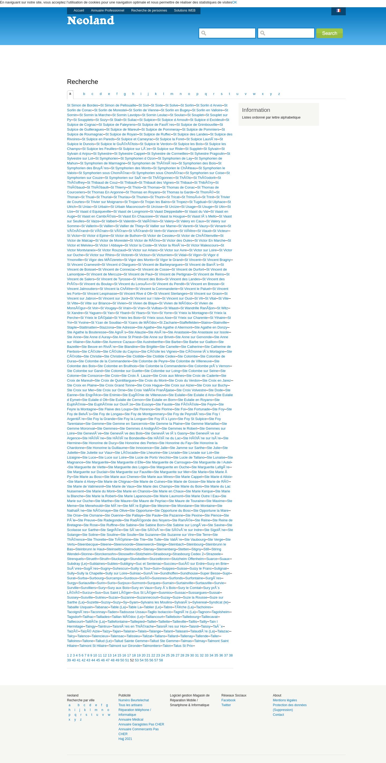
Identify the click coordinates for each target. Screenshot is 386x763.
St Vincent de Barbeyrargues (160, 265)
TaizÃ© (72, 631)
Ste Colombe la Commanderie (162, 366)
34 (211, 655)
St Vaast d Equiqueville (93, 211)
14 (115, 655)
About (277, 695)
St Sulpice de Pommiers (200, 129)
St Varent (185, 226)
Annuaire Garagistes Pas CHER (141, 724)
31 (197, 655)
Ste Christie (93, 356)
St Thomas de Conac (178, 187)
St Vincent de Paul (138, 274)
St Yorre (165, 313)
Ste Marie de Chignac (114, 482)
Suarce (211, 559)
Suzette (93, 602)
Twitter (226, 705)
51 (127, 660)
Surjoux (123, 583)
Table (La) (118, 607)
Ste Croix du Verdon (184, 380)
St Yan (108, 313)
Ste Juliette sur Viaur (96, 453)
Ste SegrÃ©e (111, 530)
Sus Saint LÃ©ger (117, 593)
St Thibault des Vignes (156, 182)
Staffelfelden (189, 322)
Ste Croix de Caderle (202, 376)
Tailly (203, 622)
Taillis (192, 622)
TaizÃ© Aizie (90, 631)
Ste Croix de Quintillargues (115, 380)
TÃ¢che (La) (184, 607)
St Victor (73, 236)
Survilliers (88, 588)
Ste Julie (213, 448)
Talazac (223, 631)
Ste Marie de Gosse (182, 482)
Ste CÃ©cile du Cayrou (121, 351)
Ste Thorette (96, 539)
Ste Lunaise (216, 457)
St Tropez (179, 202)
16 (124, 655)
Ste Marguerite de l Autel (212, 462)
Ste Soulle (128, 535)
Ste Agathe (145, 327)
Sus (98, 593)
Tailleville (179, 622)
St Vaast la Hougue (170, 216)
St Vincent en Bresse (202, 284)
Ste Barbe (173, 342)
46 (103, 660)
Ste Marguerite (97, 462)
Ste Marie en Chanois (133, 491)
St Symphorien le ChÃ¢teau (174, 168)
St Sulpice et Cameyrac (135, 139)
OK (234, 2)
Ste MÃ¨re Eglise (136, 506)
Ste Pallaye (134, 515)
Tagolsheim (220, 612)
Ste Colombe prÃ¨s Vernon (209, 366)
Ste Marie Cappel (188, 477)
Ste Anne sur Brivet (158, 337)
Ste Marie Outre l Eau (202, 496)
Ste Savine (216, 525)
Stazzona (106, 327)
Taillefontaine (117, 622)
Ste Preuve (86, 520)
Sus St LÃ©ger (144, 593)
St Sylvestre (102, 154)
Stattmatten (88, 327)
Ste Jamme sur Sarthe (187, 448)
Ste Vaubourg (195, 539)
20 (144, 655)
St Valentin (127, 221)
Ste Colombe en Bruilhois (117, 366)
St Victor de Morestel (111, 240)
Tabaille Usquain (79, 607)
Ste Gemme (95, 424)
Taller (215, 636)
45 (98, 660)
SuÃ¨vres (74, 568)
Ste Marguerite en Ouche (169, 467)
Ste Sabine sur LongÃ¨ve (186, 525)
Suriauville (87, 583)
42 (83, 660)
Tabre (168, 607)
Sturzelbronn (159, 559)
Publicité (124, 695)
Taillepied (137, 622)
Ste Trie (139, 539)
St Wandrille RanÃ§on (197, 308)
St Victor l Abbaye (109, 245)
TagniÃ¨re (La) (184, 612)
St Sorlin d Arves (209, 105)
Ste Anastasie (179, 332)
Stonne (86, 554)
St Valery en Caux (190, 221)
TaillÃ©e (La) (95, 622)
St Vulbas (154, 308)
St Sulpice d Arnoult (172, 120)
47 (108, 660)
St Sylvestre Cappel (129, 154)
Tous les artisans (130, 705)
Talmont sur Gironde (124, 646)
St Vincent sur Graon (206, 294)
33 (207, 655)
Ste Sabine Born (152, 525)
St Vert (155, 231)
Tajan (116, 631)
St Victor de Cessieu (159, 236)
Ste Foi (180, 409)
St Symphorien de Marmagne (102, 163)
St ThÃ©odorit (205, 178)
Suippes (168, 568)
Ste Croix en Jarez (216, 380)
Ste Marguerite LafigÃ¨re (210, 467)
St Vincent (193, 260)
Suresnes (159, 578)
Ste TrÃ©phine (120, 539)
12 (105, 655)
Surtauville (203, 583)
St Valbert (109, 221)
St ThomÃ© (205, 192)
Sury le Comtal (189, 588)
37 (226, 655)
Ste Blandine (128, 347)
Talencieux (100, 636)
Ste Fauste (164, 404)
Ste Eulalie (177, 395)
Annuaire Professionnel (107, 10)
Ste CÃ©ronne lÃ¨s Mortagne (202, 351)
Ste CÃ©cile (91, 351)
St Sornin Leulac (155, 115)
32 (202, 655)
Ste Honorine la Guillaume (107, 448)
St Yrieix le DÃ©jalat (96, 318)
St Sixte (157, 105)
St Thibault (128, 182)
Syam (133, 602)
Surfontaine (194, 578)
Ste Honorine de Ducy (100, 443)
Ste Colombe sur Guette (123, 371)
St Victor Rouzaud (112, 250)
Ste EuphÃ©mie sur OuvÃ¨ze (110, 404)
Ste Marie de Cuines (149, 482)
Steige (161, 544)
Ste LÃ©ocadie (126, 453)
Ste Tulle (155, 539)
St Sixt (144, 105)
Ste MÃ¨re (113, 506)
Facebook (228, 700)
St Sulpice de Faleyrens (117, 125)
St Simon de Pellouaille (118, 105)
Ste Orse (74, 515)
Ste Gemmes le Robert (179, 428)
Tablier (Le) (152, 607)
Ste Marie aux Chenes (121, 477)
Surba (82, 578)
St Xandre (75, 313)
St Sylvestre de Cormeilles (167, 154)
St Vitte (72, 303)
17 (129, 655)
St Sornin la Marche (94, 115)
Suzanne (127, 597)
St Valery (167, 221)
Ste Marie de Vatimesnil (85, 486)
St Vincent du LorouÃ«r (132, 284)
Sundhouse (189, 573)
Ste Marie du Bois (188, 486)
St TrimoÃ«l (191, 197)
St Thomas (151, 187)
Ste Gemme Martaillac (202, 424)
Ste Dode (215, 390)
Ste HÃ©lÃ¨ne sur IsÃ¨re (202, 438)
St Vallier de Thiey (129, 226)
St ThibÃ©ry (203, 182)
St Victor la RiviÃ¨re (169, 245)
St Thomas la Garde (178, 192)
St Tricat (173, 197)
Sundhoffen (169, 573)
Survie (219, 583)
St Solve (171, 105)
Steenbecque (87, 544)
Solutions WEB (184, 10)
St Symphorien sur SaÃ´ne (125, 178)
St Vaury (201, 226)
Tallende (201, 636)
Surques (153, 583)
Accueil (79, 10)
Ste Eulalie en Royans (195, 400)
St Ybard (122, 313)
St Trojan (131, 202)
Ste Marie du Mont (100, 491)
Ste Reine (202, 520)
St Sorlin (187, 105)
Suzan (113, 597)
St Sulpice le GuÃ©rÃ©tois (117, 144)
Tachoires (203, 607)
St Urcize (172, 207)
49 (118, 660)
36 (221, 655)
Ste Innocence (140, 448)
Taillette (164, 622)
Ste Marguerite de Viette (87, 467)
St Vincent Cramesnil (83, 265)
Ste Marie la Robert (101, 496)
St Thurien (140, 197)
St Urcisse (154, 207)
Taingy (91, 626)
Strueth (91, 559)
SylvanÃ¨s (182, 602)
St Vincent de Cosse (153, 269)
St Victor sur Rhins (100, 255)
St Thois (134, 187)
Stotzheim (143, 554)
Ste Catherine (191, 347)
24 (163, 655)
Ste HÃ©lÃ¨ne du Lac (164, 438)
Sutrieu (100, 597)
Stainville (220, 322)
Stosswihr (125, 554)
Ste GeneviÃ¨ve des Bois (123, 433)
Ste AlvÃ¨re (157, 332)
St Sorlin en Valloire (207, 110)
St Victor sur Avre (173, 250)
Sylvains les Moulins (156, 602)
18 (134, 655)
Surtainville (184, 583)
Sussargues (197, 593)
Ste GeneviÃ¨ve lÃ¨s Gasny (166, 433)
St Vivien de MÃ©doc (175, 303)
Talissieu (133, 636)
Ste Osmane (92, 515)
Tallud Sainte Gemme (130, 641)
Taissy (205, 626)
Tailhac (88, 617)
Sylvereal (199, 602)
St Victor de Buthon (126, 236)
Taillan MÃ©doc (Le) (127, 617)
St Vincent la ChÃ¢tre (116, 289)
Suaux (224, 559)
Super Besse (210, 573)
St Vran (139, 308)
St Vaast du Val (196, 211)
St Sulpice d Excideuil (207, 120)
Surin (101, 583)
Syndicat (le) (218, 602)
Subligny (126, 564)
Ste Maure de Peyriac (149, 501)
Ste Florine (163, 409)
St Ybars (138, 313)
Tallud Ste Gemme (164, 641)
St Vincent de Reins (208, 274)
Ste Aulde (93, 342)
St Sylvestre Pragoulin (207, 154)
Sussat (214, 593)
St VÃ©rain (99, 231)
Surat (71, 578)
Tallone (87, 641)
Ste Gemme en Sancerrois (126, 424)
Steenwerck (145, 544)
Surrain (168, 583)
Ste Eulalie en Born (160, 400)
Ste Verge (215, 539)
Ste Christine (114, 356)
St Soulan (177, 115)
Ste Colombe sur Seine (200, 371)
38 (231, 655)
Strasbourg (161, 554)
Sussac (180, 593)
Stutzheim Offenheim (188, 559)
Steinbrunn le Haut (89, 549)
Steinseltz (113, 549)
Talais (142, 631)
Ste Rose (90, 525)
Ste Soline (90, 535)
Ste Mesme (160, 506)
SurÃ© (144, 578)
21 (148, 655)
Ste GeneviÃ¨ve (89, 433)
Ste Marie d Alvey (81, 482)
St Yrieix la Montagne (190, 313)
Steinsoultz (132, 549)
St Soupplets (83, 120)
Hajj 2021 (125, 739)
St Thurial (103, 197)
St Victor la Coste (138, 245)
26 (173, 655)
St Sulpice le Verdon (155, 144)
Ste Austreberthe (150, 342)
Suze (177, 597)
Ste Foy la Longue (132, 419)
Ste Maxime (215, 501)
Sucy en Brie (217, 564)
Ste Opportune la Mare (211, 510)
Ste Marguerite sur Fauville (130, 472)
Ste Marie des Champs (154, 486)
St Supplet (193, 149)
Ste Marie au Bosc (87, 477)
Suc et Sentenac (148, 564)
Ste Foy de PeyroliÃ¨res (185, 414)
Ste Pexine (193, 515)
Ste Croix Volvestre (191, 390)
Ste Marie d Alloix (217, 477)
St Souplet (195, 115)
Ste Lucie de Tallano (189, 457)
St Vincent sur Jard (113, 298)
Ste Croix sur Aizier (180, 385)
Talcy (71, 636)
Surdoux (130, 578)
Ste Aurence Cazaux (119, 342)
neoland (73, 695)
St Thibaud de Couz (102, 182)
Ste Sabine (128, 525)
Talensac (117, 636)
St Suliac (130, 120)
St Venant (217, 226)
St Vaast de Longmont (130, 211)
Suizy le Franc (200, 568)
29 (187, 655)
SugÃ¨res (91, 568)
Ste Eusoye (144, 404)
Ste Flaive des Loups (114, 409)
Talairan (129, 631)
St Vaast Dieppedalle (166, 211)
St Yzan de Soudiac (106, 322)
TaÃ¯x (217, 626)
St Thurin (157, 197)
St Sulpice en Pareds (98, 139)
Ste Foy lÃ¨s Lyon (162, 419)
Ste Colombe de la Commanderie (104, 361)
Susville (87, 597)
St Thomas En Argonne (105, 192)
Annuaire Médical (130, 719)
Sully (71, 573)
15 (119, 655)
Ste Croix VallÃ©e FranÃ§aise (151, 390)
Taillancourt (154, 617)
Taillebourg (190, 617)
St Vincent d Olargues (119, 265)
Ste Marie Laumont (168, 496)
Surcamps (114, 578)
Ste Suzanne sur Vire (177, 535)
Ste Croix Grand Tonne (117, 385)
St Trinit (208, 197)
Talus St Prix (183, 646)
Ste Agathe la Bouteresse (86, 332)
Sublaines (97, 564)
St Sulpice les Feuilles (99, 149)
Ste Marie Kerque (199, 491)
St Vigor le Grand (169, 260)
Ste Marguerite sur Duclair (87, 472)
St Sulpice (147, 120)
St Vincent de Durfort (188, 269)
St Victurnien (162, 255)
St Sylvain (211, 149)
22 (153, 655)
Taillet (151, 622)
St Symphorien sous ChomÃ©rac (104, 173)
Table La (134, 607)
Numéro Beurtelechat (133, 700)
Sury (101, 588)
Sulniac (135, 573)
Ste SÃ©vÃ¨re (152, 530)
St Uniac (84, 207)
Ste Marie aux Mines (157, 477)
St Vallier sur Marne (161, 226)
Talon (167, 646)
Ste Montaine (204, 506)
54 (142, 660)
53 (137, 660)
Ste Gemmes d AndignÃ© (139, 428)
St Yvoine (81, 322)
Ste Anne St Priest (127, 337)
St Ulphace (216, 202)
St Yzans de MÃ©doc (140, 322)
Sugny (105, 568)
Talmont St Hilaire (93, 646)
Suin (156, 568)
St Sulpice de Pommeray (161, 129)
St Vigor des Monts (138, 260)
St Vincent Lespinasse (100, 294)
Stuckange (119, 559)
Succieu (170, 564)
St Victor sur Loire (203, 250)
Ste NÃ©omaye (99, 510)
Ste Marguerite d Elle (127, 462)
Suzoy (105, 602)
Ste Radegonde (109, 520)
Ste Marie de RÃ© (215, 482)
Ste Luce (89, 457)
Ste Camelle (169, 347)
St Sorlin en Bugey (175, 110)
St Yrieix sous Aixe (157, 318)
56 (151, 660)
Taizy (106, 631)
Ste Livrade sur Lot (197, 453)
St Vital (210, 298)
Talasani (181, 631)
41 (79, 660)
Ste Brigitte (148, 347)
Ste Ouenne (114, 515)
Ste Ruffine (108, 525)
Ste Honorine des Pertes (138, 443)
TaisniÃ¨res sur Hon (171, 626)
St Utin (220, 207)
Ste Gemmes (107, 428)
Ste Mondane (181, 506)
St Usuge (205, 207)
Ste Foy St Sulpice (192, 419)
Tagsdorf (73, 617)
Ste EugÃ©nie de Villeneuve (144, 395)
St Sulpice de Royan (121, 134)
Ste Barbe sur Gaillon (199, 342)
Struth (104, 559)
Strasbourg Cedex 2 (188, 554)
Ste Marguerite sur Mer (172, 472)
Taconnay (97, 612)
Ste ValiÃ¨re (173, 539)
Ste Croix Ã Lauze (135, 376)
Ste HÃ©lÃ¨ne (93, 438)
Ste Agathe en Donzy (211, 327)
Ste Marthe (103, 501)
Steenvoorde (123, 544)
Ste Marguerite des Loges (128, 467)
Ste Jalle (161, 448)
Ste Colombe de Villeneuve (191, 361)
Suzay (165, 597)
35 (216, 655)
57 (156, 660)
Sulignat (220, 568)
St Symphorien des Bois (197, 163)
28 (182, 655)
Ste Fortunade (199, 409)
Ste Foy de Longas (107, 414)
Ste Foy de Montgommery (145, 414)
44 (93, 660)
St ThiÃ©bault (97, 187)
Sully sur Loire (116, 573)
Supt (226, 573)
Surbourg (96, 578)
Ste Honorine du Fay (175, 443)
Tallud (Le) (103, 641)
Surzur (87, 593)
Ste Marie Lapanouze (134, 496)
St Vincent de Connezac (116, 269)
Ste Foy (218, 409)
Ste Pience (213, 515)
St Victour (142, 255)
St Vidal (180, 255)
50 (122, 660)
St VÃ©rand (138, 231)
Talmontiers (151, 646)
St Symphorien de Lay (175, 158)
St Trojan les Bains (155, 202)
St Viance (169, 231)
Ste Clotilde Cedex (160, 356)
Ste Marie (199, 472)
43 (88, 660)
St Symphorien (106, 158)
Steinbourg (194, 544)
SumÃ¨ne (150, 573)
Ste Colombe (188, 356)
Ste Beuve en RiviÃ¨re (98, 347)
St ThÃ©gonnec (160, 178)
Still (206, 549)
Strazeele (213, 554)
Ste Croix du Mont (152, 380)
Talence (83, 636)
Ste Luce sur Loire (112, 457)
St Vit (198, 298)
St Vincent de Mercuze (103, 274)
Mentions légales (285, 700)
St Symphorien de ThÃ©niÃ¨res (152, 163)
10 (95, 655)
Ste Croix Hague (149, 385)
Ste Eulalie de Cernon (126, 400)
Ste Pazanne (173, 515)
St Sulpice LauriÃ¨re (201, 139)
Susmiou (165, 593)
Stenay (148, 549)
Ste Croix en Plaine (82, 385)
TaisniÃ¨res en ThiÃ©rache (133, 626)
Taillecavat (209, 617)
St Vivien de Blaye (143, 303)
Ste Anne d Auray (96, 337)
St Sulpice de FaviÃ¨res (156, 125)
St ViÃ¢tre (187, 231)
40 (74, 660)
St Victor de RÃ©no (145, 240)
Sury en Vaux (142, 588)
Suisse (182, 568)
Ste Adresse (125, 327)
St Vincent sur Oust (177, 298)
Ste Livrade (171, 453)
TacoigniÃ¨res (77, 612)
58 (161, 660)
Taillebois (172, 617)
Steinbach (176, 544)
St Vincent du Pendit (168, 284)
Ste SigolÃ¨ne (214, 530)
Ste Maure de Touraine (186, 501)
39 (69, 660)
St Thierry (118, 187)
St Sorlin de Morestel (110, 110)
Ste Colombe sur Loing (162, 371)
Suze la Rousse (195, 597)
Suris (111, 583)
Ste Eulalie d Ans (201, 395)
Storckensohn (105, 554)
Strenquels (75, 559)
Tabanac (101, 607)
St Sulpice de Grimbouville (196, 125)
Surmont (138, 583)
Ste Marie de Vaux (120, 486)
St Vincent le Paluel (195, 289)
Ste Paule (153, 515)
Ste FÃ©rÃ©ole (187, 404)
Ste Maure (122, 501)
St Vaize (93, 221)
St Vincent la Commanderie (156, 289)
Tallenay (186, 636)
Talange (155, 631)
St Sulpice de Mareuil (122, 129)
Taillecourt (75, 622)
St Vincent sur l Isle (145, 298)
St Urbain (101, 207)
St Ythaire (217, 318)
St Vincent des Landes (182, 279)
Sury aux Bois (118, 588)
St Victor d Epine (96, 236)
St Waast (171, 308)
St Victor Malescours (202, 245)
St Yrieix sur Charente (191, 318)
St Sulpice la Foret (169, 139)
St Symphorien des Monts (131, 168)
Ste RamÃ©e (182, 520)
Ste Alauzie (137, 332)
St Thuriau (122, 197)
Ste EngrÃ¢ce (90, 395)
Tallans (159, 636)
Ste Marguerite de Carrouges (168, 462)
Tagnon (204, 612)
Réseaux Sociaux (233, 695)
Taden (112, 612)
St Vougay (108, 308)
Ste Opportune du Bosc (173, 510)
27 (178, 655)
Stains (206, 322)
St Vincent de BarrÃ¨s (201, 265)
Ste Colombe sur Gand (84, 371)
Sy (125, 602)
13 (110, 655)
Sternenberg (166, 549)
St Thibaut (184, 182)
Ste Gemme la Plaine (166, 424)
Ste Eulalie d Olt (94, 400)
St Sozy (101, 120)
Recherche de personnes (149, 10)
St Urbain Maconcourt (127, 207)
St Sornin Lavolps (126, 115)
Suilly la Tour (140, 568)
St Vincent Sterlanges (170, 294)
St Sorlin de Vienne (144, 110)
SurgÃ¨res (213, 578)
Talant (168, 631)
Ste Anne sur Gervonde (194, 337)
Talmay (199, 641)
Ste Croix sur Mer (80, 390)
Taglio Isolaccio (159, 612)
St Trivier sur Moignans (104, 202)
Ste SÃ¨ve (131, 530)
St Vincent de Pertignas (173, 274)
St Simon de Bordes (82, 105)
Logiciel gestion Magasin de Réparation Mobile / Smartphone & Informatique (190, 700)
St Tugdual (197, 202)
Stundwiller (138, 559)
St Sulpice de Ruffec (155, 134)
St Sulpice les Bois (188, 144)
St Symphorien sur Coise (204, 173)
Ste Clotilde (135, 356)
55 (146, 660)
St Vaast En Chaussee (135, 216)
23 (158, 655)
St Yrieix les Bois (127, 318)
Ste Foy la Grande (101, 419)
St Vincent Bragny (217, 260)
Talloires (73, 641)
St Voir (93, 308)
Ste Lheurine (150, 453)
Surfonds (176, 578)
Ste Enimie (111, 395)
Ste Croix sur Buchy (212, 385)
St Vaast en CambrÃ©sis (96, 216)
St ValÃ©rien (148, 221)
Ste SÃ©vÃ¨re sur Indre (183, 530)
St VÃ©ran (118, 231)
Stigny (196, 549)
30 (192, 655)
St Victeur (220, 231)
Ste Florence (143, 409)
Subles (112, 564)
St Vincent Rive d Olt (136, 294)
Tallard (173, 636)
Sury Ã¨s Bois (165, 588)
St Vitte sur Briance (95, 303)
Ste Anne (74, 337)
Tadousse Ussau (132, 612)
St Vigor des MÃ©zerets (103, 260)
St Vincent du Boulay (95, 284)
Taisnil (193, 626)
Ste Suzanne (148, 535)
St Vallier (106, 226)
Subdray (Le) (77, 564)
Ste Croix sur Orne (110, 390)
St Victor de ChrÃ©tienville (197, 236)
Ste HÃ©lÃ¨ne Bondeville (125, 438)
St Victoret (125, 255)
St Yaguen (93, 313)
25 (168, 655)
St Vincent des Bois (148, 279)
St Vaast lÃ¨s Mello (202, 216)
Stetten (183, 549)
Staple (72, 327)
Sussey (73, 597)
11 (100, 655)
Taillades (103, 617)
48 (113, 660)
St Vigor (194, 255)
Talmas (186, 641)
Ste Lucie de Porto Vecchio (150, 457)
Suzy (117, 602)
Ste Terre (203, 535)
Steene (105, 544)
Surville (73, 588)
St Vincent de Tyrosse (113, 279)
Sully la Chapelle (90, 573)
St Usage (188, 207)
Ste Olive (120, 510)
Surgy (71, 583)
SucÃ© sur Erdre (192, 564)
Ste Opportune (141, 510)
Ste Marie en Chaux (168, 491)
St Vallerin (89, 226)
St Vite (223, 298)
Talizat (147, 636)
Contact (278, 715)
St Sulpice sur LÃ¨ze (134, 149)
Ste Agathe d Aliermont (174, 327)
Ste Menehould (90, 506)
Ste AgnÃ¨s (117, 332)
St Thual (87, 197)
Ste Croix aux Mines (168, 376)
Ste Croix (112, 376)
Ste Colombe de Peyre (150, 361)
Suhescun (120, 568)
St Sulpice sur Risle (168, 149)
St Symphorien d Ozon (137, 158)
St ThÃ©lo (183, 178)
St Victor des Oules (177, 240)
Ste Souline (109, 535)
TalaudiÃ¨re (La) (202, 631)
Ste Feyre (208, 404)
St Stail (115, 120)
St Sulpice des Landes (190, 134)
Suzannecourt (147, 597)
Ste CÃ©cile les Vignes (159, 351)
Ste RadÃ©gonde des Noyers (147, 520)
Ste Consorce (91, 376)
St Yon (152, 313)
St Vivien (119, 303)
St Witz (222, 308)
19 (139, 655)
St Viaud (204, 231)
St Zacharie (168, 322)
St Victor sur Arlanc (143, 250)
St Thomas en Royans (143, 192)
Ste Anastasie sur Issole (210, 332)
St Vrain (124, 308)
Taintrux (104, 626)
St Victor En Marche (209, 240)
